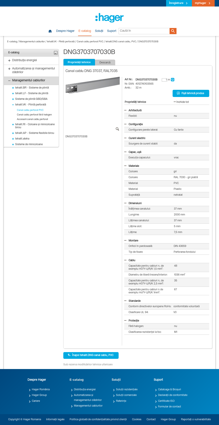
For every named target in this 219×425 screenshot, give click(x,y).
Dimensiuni (133, 203)
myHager (200, 3)
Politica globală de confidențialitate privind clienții (98, 419)
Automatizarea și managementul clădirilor (88, 397)
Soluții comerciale (126, 395)
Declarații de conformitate (172, 395)
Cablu (129, 260)
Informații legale (55, 419)
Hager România (41, 389)
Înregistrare (176, 3)
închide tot (181, 102)
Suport (111, 31)
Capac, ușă (132, 152)
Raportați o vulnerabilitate (196, 419)
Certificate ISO (166, 401)
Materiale (131, 166)
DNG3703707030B (148, 42)
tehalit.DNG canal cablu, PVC (121, 42)
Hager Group (39, 395)
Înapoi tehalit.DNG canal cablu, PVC (90, 355)
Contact (151, 419)
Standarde (132, 301)
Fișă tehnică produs (190, 93)
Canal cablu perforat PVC (90, 42)
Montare (131, 241)
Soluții (99, 31)
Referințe (121, 401)
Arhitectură (132, 110)
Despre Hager (65, 31)
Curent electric (134, 138)
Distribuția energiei (85, 389)
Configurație (133, 124)
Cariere (36, 401)
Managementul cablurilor (32, 42)
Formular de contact (169, 406)
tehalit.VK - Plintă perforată (61, 42)
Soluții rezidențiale (126, 389)
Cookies (136, 419)
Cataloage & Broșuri (169, 389)
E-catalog (84, 31)
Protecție (131, 321)
